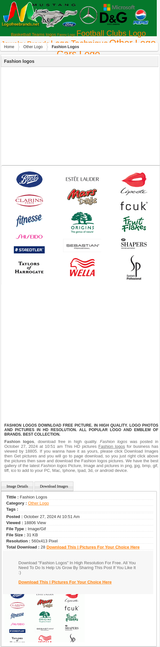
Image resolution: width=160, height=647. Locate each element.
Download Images (54, 486)
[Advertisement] (79, 115)
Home (9, 47)
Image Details (17, 486)
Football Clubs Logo (111, 33)
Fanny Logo (66, 35)
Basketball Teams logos (33, 34)
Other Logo (33, 47)
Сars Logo (78, 53)
